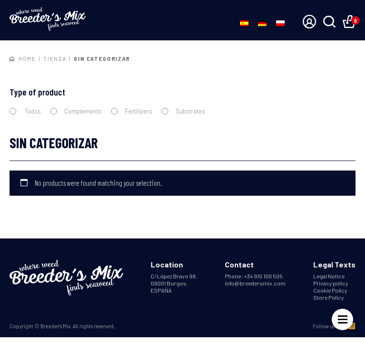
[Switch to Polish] (280, 22)
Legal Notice (329, 276)
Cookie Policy (330, 290)
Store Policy (328, 297)
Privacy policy (330, 283)
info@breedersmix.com (255, 283)
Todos (25, 111)
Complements (76, 111)
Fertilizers (131, 111)
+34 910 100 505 (263, 276)
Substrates (183, 111)
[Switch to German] (262, 22)
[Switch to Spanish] (244, 22)
